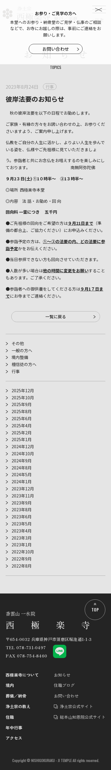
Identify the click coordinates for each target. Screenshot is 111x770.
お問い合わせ (55, 49)
